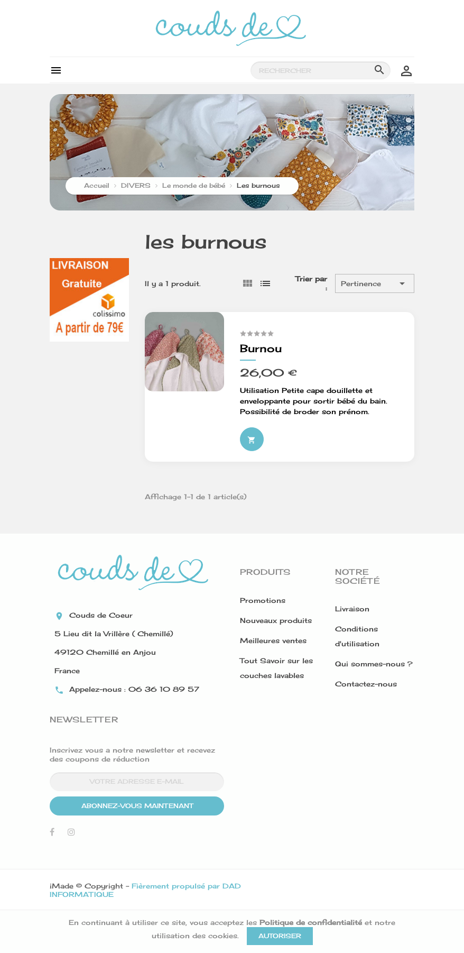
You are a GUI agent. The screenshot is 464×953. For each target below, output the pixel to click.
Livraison (352, 608)
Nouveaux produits (276, 620)
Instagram (71, 834)
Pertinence (375, 283)
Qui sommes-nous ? (374, 663)
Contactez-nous (366, 684)
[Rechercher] (320, 70)
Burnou (261, 348)
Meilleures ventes (273, 640)
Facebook (52, 834)
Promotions (262, 600)
